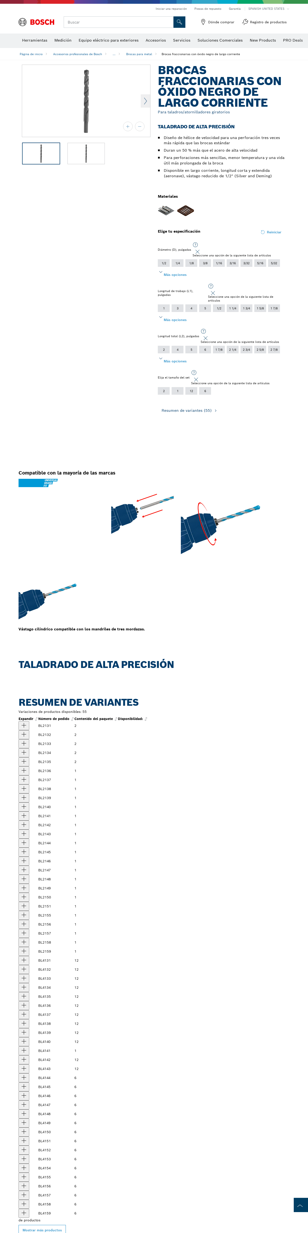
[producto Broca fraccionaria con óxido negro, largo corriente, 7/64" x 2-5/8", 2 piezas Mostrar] (24, 752)
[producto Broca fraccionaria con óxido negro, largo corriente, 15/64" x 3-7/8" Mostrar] (24, 825)
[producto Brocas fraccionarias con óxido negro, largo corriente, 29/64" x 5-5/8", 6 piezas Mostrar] (24, 1186)
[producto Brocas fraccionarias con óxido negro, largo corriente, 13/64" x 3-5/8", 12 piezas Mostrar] (24, 1041)
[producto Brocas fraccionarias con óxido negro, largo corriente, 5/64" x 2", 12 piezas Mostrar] (24, 969)
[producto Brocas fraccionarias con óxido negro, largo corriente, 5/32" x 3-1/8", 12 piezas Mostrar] (24, 1014)
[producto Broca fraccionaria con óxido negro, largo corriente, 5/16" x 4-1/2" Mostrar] (24, 870)
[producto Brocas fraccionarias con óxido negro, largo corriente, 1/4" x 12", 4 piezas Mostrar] (24, 1068)
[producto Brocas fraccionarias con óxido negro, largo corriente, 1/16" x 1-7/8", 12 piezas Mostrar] (24, 960)
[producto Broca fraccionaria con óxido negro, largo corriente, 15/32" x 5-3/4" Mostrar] (24, 933)
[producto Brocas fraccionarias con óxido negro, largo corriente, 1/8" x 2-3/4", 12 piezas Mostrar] (24, 996)
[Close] (197, 252)
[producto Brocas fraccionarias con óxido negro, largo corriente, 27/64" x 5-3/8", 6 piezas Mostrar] (24, 1168)
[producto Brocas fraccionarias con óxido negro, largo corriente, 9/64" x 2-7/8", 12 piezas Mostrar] (24, 1005)
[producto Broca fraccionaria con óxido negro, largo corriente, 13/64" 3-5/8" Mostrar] (24, 806)
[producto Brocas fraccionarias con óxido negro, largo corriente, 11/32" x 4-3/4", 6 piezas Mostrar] (24, 1122)
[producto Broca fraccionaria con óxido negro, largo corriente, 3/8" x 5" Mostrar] (24, 906)
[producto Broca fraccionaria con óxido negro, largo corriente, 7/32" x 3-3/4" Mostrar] (24, 815)
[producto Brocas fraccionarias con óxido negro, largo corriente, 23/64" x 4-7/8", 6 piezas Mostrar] (24, 1132)
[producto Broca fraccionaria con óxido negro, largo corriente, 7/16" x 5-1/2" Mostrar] (24, 915)
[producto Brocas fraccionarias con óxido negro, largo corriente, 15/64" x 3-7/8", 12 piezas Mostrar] (24, 1059)
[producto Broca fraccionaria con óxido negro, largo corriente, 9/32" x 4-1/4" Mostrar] (24, 852)
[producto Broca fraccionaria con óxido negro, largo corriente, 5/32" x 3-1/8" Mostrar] (24, 779)
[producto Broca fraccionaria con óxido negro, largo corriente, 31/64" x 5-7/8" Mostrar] (24, 942)
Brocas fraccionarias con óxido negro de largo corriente (201, 54)
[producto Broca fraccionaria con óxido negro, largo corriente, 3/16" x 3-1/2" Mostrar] (24, 797)
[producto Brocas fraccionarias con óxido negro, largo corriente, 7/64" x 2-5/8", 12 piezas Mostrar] (24, 987)
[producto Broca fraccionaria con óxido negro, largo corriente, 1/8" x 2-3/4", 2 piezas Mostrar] (24, 761)
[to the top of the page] (301, 1205)
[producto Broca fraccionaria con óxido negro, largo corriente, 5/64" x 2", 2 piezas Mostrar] (24, 734)
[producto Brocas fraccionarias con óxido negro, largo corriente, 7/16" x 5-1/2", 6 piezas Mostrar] (24, 1177)
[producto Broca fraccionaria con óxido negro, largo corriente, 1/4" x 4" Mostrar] (24, 834)
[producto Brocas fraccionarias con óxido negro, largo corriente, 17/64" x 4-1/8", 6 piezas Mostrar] (24, 1077)
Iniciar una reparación (171, 8)
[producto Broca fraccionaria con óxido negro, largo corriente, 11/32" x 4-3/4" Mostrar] (24, 888)
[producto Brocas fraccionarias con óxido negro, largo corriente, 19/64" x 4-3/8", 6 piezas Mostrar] (24, 1095)
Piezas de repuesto (207, 8)
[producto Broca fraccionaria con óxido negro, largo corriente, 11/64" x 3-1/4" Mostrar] (24, 788)
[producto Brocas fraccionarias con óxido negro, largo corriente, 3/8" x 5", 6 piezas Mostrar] (24, 1141)
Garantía (235, 8)
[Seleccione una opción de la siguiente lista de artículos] (195, 245)
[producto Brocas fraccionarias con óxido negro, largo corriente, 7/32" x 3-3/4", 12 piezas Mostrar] (24, 1050)
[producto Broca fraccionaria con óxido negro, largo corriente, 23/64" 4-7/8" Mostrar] (24, 897)
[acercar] (128, 126)
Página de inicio (31, 54)
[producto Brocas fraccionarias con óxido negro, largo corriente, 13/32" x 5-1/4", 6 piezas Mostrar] (24, 1159)
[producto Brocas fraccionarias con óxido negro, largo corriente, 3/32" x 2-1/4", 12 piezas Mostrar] (24, 978)
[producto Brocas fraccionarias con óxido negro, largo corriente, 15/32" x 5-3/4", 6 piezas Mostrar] (24, 1195)
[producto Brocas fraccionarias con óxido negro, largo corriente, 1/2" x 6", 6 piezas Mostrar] (24, 1213)
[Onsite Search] (179, 22)
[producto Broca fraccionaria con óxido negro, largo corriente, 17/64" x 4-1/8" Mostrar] (24, 843)
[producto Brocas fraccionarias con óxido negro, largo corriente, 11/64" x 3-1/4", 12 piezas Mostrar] (24, 1023)
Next (145, 101)
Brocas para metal (139, 54)
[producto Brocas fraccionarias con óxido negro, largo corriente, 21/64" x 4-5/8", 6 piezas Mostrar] (24, 1113)
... (114, 54)
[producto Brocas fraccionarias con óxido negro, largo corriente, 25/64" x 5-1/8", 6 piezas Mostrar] (24, 1150)
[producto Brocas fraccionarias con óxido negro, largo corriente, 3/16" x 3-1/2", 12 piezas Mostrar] (24, 1032)
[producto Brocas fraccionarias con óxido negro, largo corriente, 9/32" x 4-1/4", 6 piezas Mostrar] (24, 1086)
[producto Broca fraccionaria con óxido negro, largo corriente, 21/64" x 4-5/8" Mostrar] (24, 879)
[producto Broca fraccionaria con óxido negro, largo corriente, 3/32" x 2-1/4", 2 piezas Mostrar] (24, 743)
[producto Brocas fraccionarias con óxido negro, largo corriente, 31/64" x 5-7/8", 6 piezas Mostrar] (24, 1204)
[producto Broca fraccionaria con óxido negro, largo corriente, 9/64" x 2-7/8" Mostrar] (24, 770)
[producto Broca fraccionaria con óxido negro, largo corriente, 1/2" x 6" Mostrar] (24, 951)
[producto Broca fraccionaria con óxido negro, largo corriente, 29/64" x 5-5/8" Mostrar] (24, 924)
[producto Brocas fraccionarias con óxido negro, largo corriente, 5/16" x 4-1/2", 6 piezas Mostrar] (24, 1104)
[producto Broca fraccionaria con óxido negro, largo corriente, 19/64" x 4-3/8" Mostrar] (24, 861)
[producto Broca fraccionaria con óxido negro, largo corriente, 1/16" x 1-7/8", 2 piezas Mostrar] (24, 725)
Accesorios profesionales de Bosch (77, 54)
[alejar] (139, 126)
